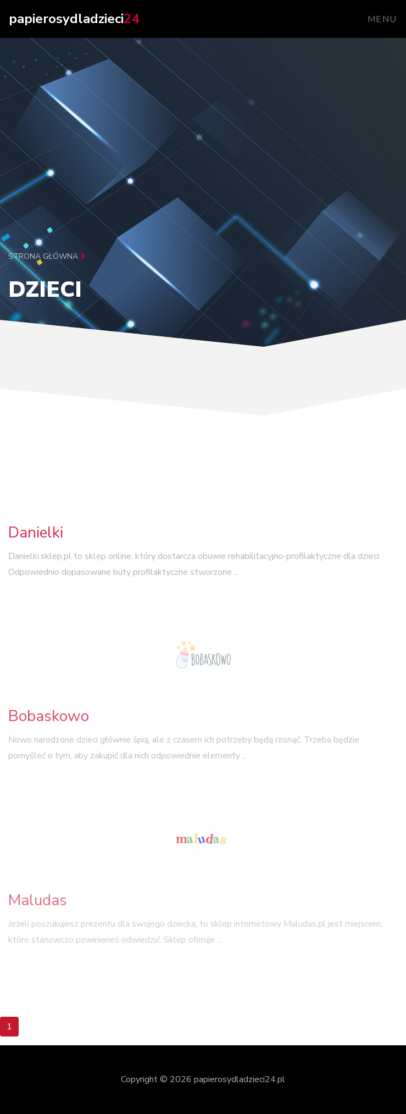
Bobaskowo (48, 720)
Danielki (35, 535)
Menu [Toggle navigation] (382, 19)
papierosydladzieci (74, 18)
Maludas (37, 906)
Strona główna (46, 256)
